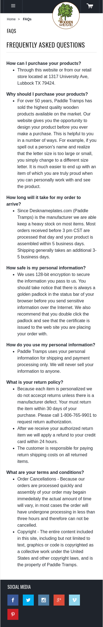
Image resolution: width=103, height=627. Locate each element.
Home (11, 19)
